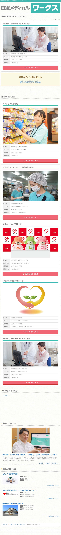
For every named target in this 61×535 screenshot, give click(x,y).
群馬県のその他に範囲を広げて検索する (30, 82)
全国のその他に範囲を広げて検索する (31, 81)
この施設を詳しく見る (30, 68)
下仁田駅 (5, 395)
